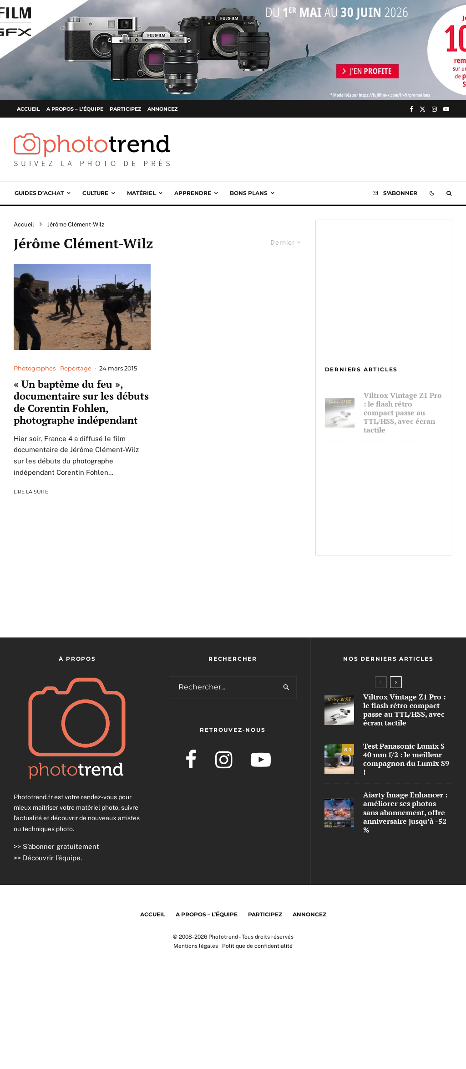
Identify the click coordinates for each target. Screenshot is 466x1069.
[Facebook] (411, 109)
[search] (286, 688)
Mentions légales (195, 946)
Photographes (35, 368)
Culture (95, 193)
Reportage (75, 368)
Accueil (28, 109)
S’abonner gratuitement (61, 846)
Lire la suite (31, 491)
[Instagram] (434, 109)
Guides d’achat (39, 193)
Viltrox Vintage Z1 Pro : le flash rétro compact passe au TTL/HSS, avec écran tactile (403, 409)
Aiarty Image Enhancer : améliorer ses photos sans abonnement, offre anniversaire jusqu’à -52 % (400, 519)
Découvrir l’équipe (52, 858)
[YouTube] (446, 109)
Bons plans (249, 193)
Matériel (141, 193)
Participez (125, 109)
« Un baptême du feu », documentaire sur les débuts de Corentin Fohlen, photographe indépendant (81, 402)
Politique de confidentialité (257, 946)
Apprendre (192, 193)
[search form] (223, 688)
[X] (422, 109)
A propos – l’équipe (74, 109)
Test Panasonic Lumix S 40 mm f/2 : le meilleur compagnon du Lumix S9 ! (401, 461)
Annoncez (162, 109)
